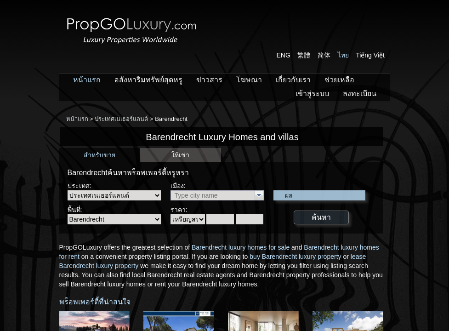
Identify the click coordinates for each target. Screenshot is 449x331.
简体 (324, 55)
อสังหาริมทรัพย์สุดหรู (148, 80)
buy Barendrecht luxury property (295, 256)
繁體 (303, 55)
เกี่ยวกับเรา (293, 80)
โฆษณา (249, 80)
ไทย (343, 55)
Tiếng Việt (370, 55)
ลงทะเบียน (359, 93)
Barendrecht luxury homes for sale (241, 247)
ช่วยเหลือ (339, 80)
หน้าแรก (87, 80)
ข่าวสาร (209, 80)
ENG (283, 55)
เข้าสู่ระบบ (312, 93)
